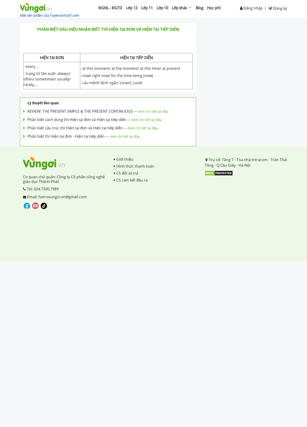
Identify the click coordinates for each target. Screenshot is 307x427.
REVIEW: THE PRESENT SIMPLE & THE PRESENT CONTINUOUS (80, 111)
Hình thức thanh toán (134, 166)
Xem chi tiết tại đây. (153, 111)
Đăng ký (278, 8)
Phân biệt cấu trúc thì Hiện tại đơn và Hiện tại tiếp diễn (75, 128)
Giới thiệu (123, 159)
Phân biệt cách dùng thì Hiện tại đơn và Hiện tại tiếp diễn (76, 119)
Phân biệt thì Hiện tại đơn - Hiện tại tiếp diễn (66, 136)
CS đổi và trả (126, 173)
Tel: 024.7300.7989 (41, 188)
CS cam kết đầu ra (131, 180)
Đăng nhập (251, 8)
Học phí (214, 7)
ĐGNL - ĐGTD (110, 7)
